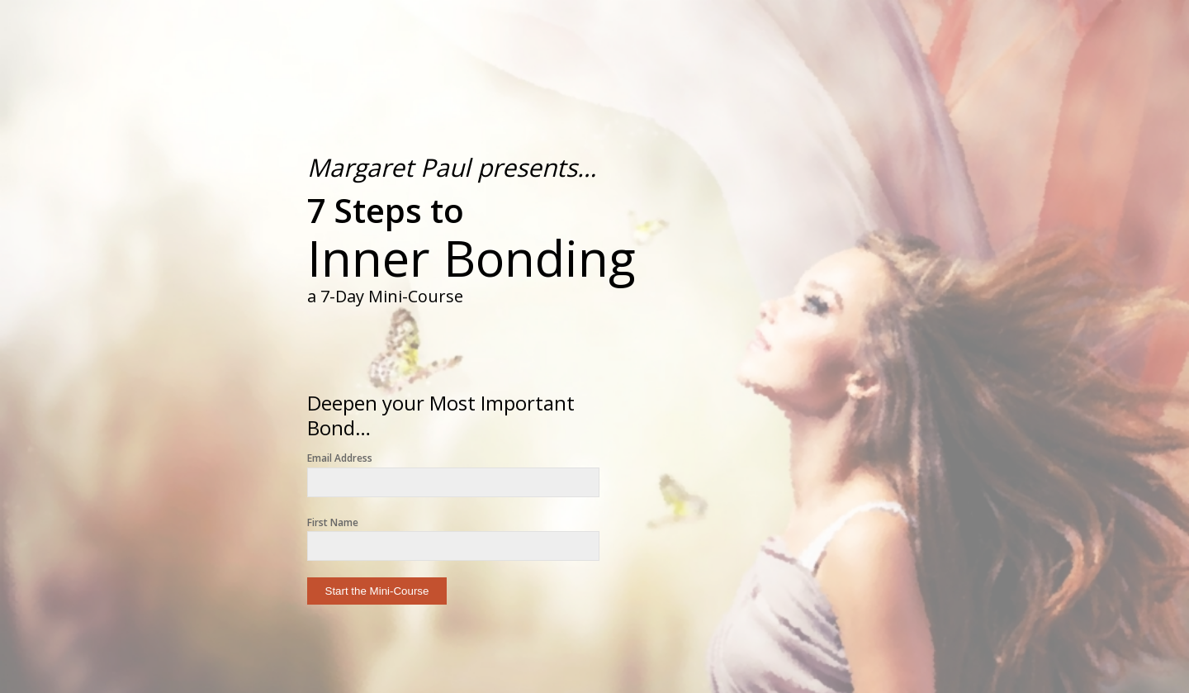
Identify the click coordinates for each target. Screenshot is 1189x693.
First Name (332, 522)
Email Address (339, 458)
